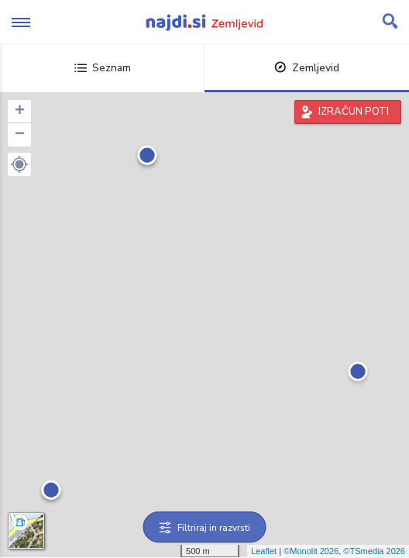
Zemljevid (306, 67)
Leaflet (264, 551)
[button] (19, 164)
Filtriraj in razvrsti (205, 528)
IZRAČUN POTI (353, 112)
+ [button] (20, 111)
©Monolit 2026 (311, 551)
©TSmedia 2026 (374, 551)
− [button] (20, 134)
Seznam (102, 67)
